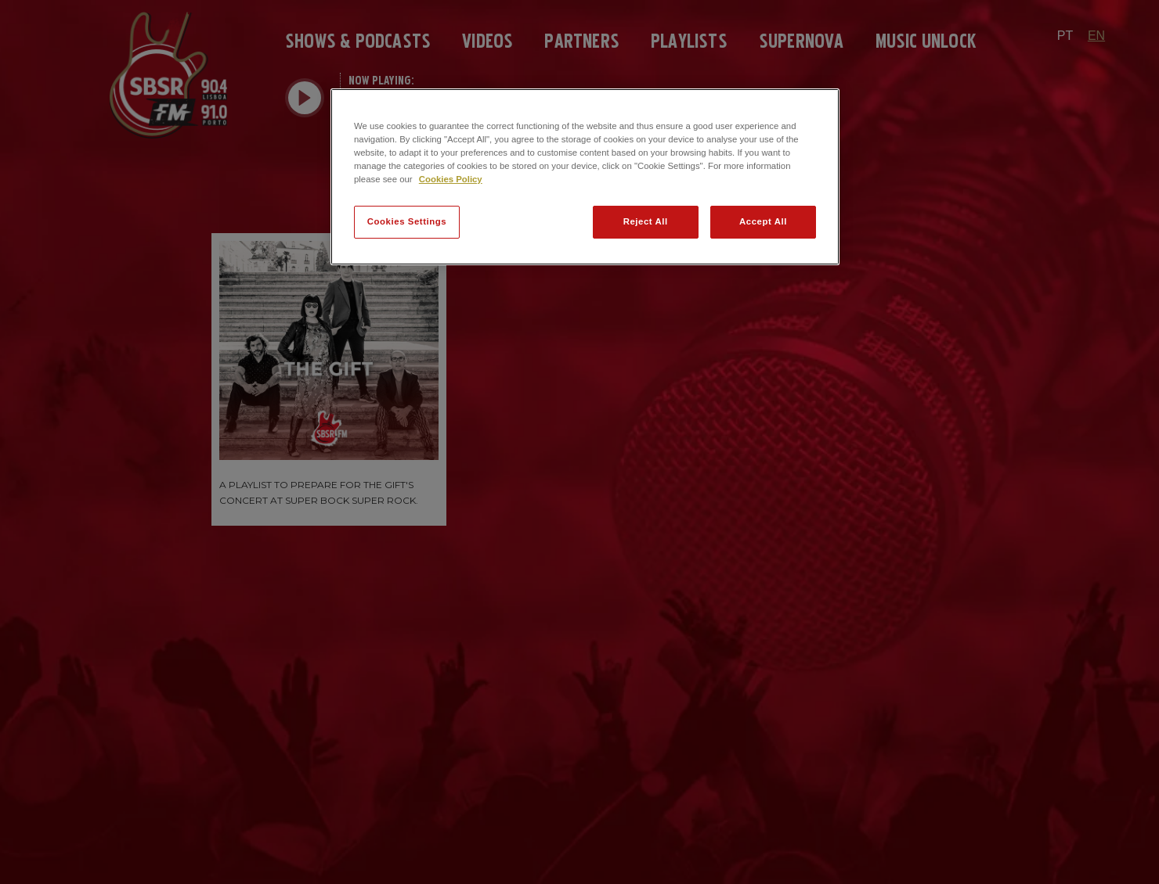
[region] (584, 176)
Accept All (763, 221)
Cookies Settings (406, 221)
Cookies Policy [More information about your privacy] (450, 179)
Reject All (645, 221)
